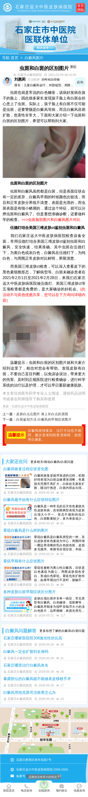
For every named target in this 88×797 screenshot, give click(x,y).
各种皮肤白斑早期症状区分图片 (29, 592)
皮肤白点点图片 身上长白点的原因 (42, 414)
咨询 (80, 82)
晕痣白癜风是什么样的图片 (25, 530)
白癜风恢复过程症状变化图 (25, 469)
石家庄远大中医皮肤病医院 (30, 406)
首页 (14, 58)
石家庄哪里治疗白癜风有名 (25, 665)
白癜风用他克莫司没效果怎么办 (29, 692)
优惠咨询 (79, 788)
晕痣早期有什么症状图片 (24, 561)
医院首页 (9, 788)
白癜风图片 (34, 58)
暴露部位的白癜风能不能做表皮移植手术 (37, 679)
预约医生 (61, 788)
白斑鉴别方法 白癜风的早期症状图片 (44, 419)
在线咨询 (44, 786)
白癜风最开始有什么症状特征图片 (31, 500)
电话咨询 (26, 788)
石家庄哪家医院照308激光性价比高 (32, 638)
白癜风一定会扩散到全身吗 (25, 652)
